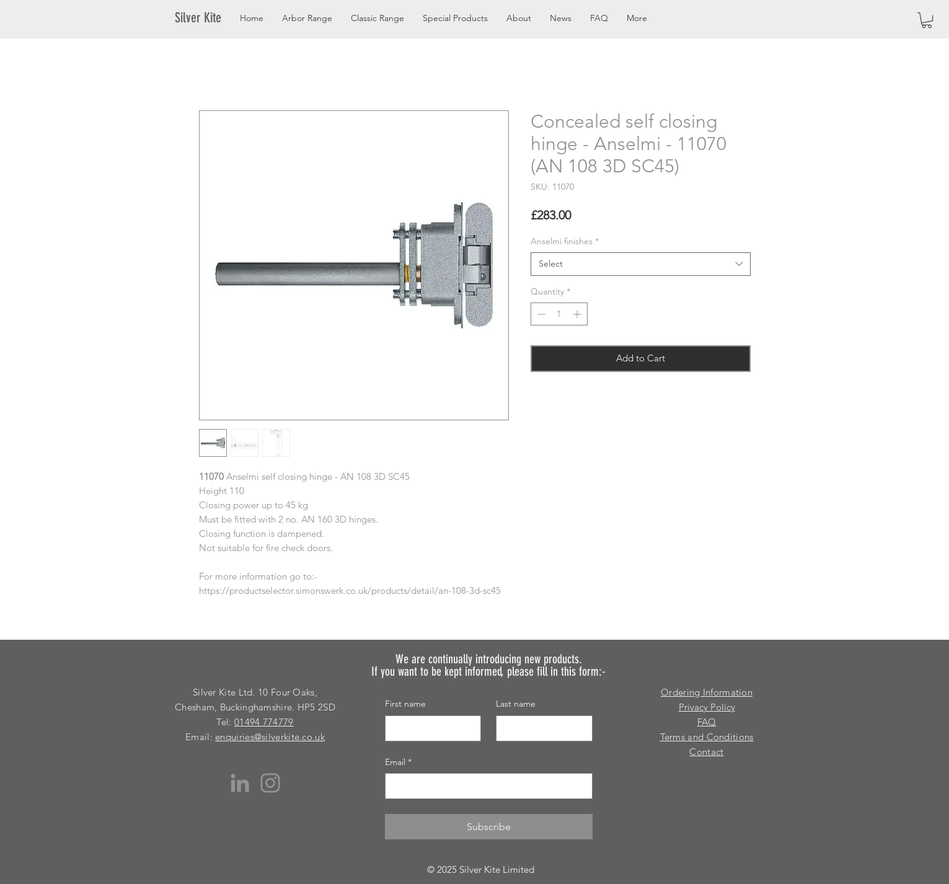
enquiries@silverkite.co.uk (270, 737)
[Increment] (578, 314)
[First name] (430, 728)
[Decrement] (540, 314)
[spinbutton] (559, 314)
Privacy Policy (707, 707)
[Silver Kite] (205, 17)
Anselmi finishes (565, 241)
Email (398, 762)
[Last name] (541, 728)
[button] (926, 20)
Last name (516, 703)
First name (405, 703)
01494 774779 (264, 722)
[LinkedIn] (240, 783)
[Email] (485, 786)
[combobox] (641, 264)
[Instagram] (270, 783)
